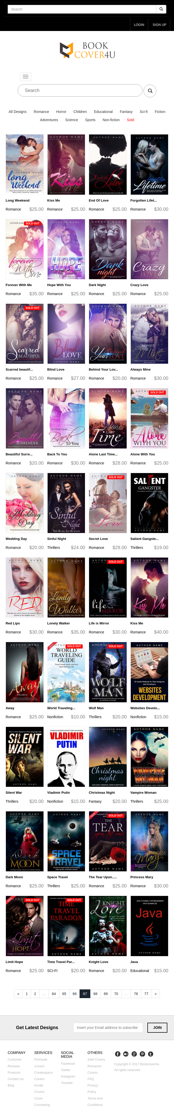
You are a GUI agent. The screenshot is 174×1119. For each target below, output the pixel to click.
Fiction (160, 112)
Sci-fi (144, 112)
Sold (130, 120)
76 (136, 994)
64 (54, 994)
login (138, 25)
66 (75, 994)
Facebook (68, 1063)
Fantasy (126, 112)
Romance (41, 112)
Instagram (68, 1077)
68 (95, 994)
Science (71, 120)
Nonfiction (55, 717)
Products (14, 1072)
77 (146, 994)
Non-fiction (111, 120)
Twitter (65, 1070)
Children (80, 112)
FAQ (91, 1079)
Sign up (159, 25)
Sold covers (96, 1060)
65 (64, 994)
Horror (61, 112)
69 (106, 994)
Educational (103, 112)
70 (116, 994)
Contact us (16, 1079)
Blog (11, 1085)
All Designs (18, 112)
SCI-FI (52, 971)
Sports (90, 120)
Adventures (49, 120)
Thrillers (53, 548)
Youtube (67, 1083)
